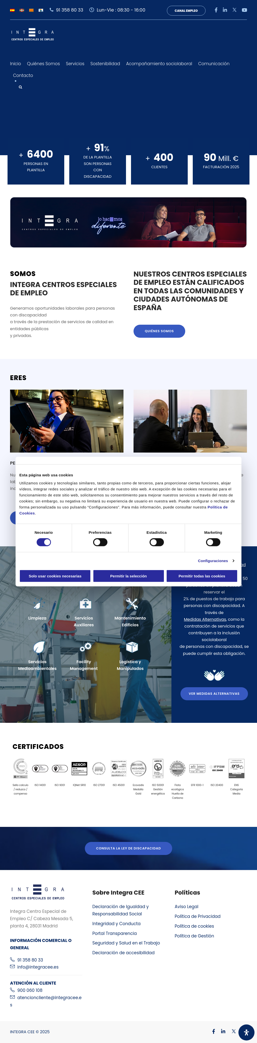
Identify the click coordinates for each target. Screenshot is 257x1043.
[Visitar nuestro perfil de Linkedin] (220, 1032)
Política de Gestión (194, 936)
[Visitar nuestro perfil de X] (231, 1032)
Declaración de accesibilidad (123, 953)
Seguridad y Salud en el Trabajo (126, 943)
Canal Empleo (186, 11)
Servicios (75, 64)
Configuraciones (213, 561)
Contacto (23, 75)
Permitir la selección (128, 576)
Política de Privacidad (198, 916)
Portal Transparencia (114, 933)
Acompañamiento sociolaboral (159, 64)
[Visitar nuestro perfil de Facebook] (211, 1032)
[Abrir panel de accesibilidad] (246, 1032)
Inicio (15, 64)
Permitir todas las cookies (202, 576)
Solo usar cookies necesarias (55, 576)
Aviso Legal (187, 907)
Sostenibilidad (105, 64)
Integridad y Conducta (116, 924)
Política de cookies (194, 926)
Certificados (38, 746)
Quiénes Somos (43, 64)
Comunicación (214, 64)
